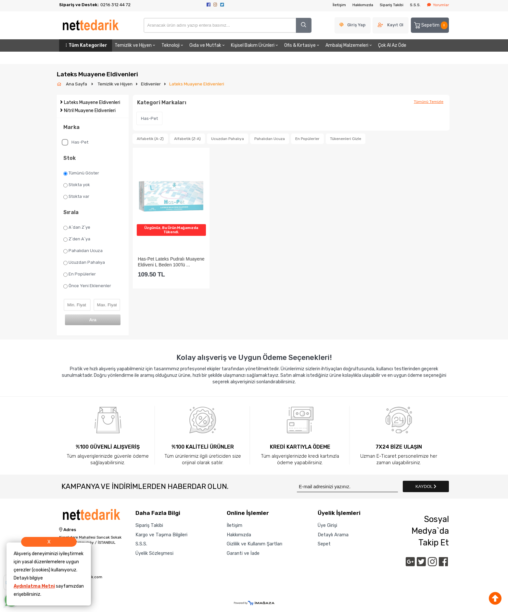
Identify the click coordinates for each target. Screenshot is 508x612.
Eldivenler (151, 84)
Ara (92, 319)
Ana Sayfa (77, 84)
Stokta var (76, 196)
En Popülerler (79, 274)
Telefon (67, 552)
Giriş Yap (356, 24)
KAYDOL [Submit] (425, 486)
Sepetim (430, 25)
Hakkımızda (362, 5)
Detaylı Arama (333, 535)
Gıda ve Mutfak (207, 45)
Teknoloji (172, 45)
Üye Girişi (327, 525)
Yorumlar (438, 5)
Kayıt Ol (395, 24)
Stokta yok (76, 184)
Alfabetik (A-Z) (150, 138)
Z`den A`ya (76, 239)
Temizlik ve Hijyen (135, 45)
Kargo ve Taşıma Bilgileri (161, 535)
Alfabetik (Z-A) (187, 138)
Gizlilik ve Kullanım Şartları (254, 544)
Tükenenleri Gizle (345, 138)
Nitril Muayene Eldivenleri (90, 110)
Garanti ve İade (243, 553)
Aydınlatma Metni (34, 586)
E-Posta (68, 569)
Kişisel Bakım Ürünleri (255, 45)
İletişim (339, 5)
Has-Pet (75, 142)
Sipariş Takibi (391, 5)
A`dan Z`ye (76, 227)
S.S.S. (415, 5)
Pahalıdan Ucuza (83, 250)
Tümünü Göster (81, 173)
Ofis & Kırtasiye (302, 45)
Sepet (324, 544)
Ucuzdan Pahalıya (84, 262)
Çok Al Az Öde (392, 45)
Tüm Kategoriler (85, 45)
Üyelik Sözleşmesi (154, 553)
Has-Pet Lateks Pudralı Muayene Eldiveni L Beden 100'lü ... (171, 261)
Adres (67, 530)
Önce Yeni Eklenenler (87, 285)
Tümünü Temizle (428, 102)
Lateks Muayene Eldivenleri (196, 84)
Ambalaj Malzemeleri (349, 45)
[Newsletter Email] (347, 486)
